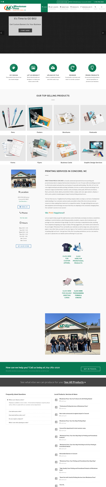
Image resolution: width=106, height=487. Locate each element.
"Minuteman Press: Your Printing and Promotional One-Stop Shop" (77, 461)
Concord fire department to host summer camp (72, 428)
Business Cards (66, 162)
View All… (62, 484)
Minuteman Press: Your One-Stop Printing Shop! (72, 421)
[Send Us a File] (53, 68)
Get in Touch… (90, 369)
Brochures (66, 132)
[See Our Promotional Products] (92, 68)
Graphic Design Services (93, 162)
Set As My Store (23, 246)
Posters (39, 132)
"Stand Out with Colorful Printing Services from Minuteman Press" (77, 477)
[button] (2, 33)
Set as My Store (62, 1)
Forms (13, 162)
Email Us (23, 207)
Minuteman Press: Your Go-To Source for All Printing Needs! (75, 398)
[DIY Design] (14, 68)
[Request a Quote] (33, 68)
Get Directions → (23, 201)
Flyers (39, 162)
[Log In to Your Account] (73, 68)
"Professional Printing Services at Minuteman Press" (73, 406)
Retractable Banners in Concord (68, 453)
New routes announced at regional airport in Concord (74, 413)
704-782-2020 (99, 2)
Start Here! (25, 30)
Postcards (93, 132)
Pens (13, 132)
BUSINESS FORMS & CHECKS (79, 295)
